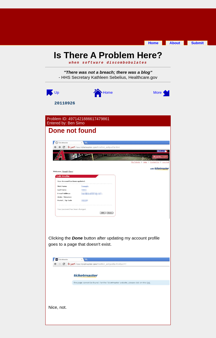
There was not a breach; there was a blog (108, 72)
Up (56, 92)
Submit (197, 43)
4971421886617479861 (88, 119)
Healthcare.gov (142, 77)
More (157, 92)
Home (153, 43)
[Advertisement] (108, 23)
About (175, 43)
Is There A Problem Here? (108, 55)
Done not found (72, 130)
